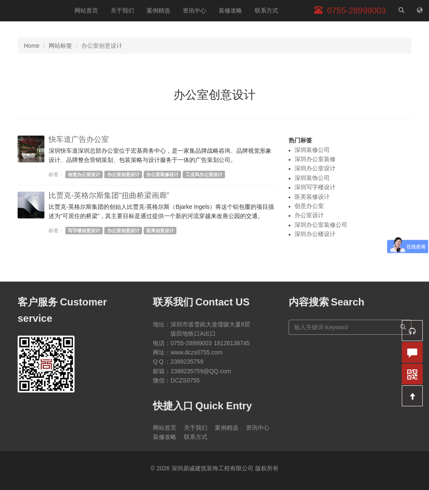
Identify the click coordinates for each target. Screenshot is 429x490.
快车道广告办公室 (79, 139)
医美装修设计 (312, 196)
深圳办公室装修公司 (321, 224)
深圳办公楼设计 (315, 234)
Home (31, 45)
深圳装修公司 (312, 149)
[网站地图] (420, 10)
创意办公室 (309, 206)
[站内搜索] (401, 10)
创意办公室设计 (84, 174)
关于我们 (122, 10)
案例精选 (158, 10)
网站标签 (60, 45)
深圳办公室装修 (315, 159)
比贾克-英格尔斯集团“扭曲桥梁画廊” (109, 195)
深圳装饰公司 (312, 177)
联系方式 (266, 10)
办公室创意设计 (123, 174)
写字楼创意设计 (84, 230)
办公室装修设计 (162, 174)
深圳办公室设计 (315, 168)
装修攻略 (230, 10)
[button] (412, 330)
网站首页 (86, 10)
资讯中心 (194, 10)
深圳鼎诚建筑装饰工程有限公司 (34, 10)
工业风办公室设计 (204, 174)
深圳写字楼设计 (315, 187)
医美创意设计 (160, 230)
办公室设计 (309, 215)
